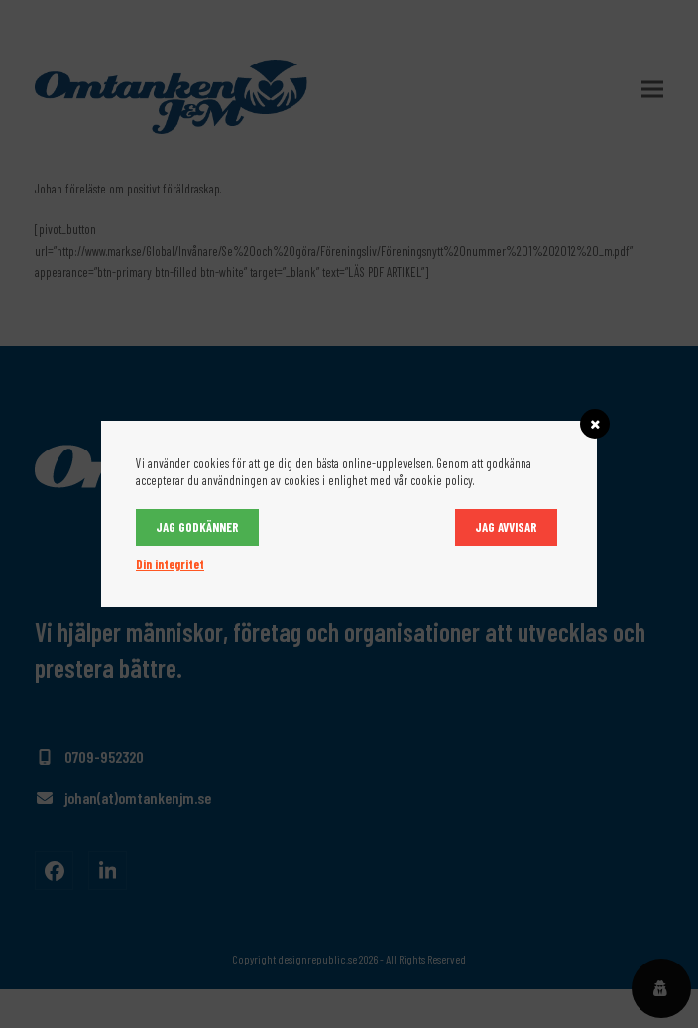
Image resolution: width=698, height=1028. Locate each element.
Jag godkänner (197, 527)
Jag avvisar (506, 527)
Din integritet (170, 564)
